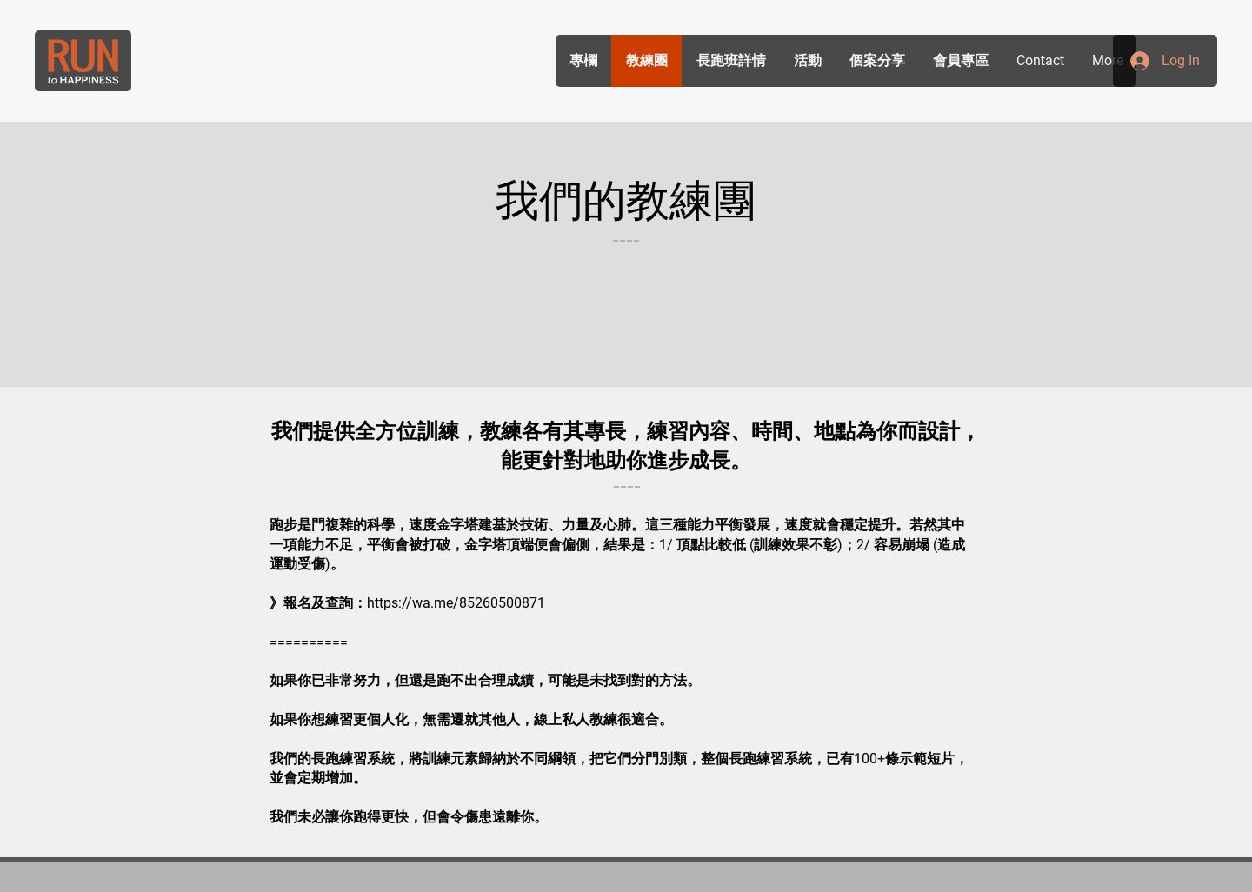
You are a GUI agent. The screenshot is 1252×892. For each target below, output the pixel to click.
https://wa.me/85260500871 (456, 603)
